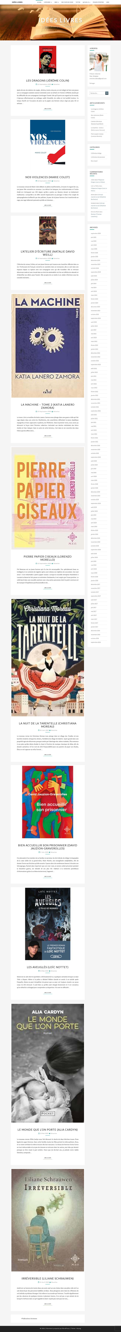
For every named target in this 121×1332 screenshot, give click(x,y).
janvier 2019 (94, 534)
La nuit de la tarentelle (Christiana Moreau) (47, 725)
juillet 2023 (94, 326)
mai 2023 (93, 334)
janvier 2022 (94, 395)
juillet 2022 (94, 372)
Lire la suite (48, 108)
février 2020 (94, 484)
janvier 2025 (94, 256)
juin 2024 (93, 283)
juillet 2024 (94, 280)
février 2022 (94, 391)
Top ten (78, 2)
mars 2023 (94, 341)
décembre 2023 (95, 307)
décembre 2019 (95, 492)
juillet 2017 (94, 604)
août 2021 (94, 415)
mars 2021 (94, 434)
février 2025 (94, 253)
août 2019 (94, 507)
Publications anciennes (29, 1319)
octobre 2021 (95, 407)
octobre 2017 (95, 592)
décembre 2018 (95, 538)
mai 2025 (93, 241)
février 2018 (94, 577)
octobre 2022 (95, 361)
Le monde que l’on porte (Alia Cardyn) (48, 1129)
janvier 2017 (94, 627)
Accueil (39, 2)
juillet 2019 (94, 511)
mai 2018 (93, 565)
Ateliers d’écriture (98, 2)
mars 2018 (94, 573)
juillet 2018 (94, 557)
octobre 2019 (95, 499)
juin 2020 (93, 468)
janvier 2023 (94, 349)
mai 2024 (93, 287)
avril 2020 (94, 476)
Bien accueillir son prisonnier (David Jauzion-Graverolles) (47, 847)
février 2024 (94, 299)
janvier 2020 (94, 488)
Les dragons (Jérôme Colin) (47, 80)
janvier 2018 (94, 580)
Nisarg (79, 1328)
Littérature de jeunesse (98, 157)
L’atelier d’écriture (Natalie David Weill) (48, 253)
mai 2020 (93, 472)
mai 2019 (93, 519)
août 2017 (94, 600)
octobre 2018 (95, 546)
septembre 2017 (96, 596)
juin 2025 (93, 237)
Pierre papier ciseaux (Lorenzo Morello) (48, 558)
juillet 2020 (94, 465)
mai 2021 (93, 426)
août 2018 (94, 553)
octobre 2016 (95, 638)
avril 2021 (94, 430)
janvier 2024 (94, 303)
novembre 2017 (95, 588)
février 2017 (94, 623)
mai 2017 (93, 611)
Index (56, 2)
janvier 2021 (94, 442)
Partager (92, 83)
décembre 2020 (95, 445)
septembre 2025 (96, 233)
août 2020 (94, 461)
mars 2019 (94, 526)
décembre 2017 (95, 584)
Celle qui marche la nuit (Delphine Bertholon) (98, 197)
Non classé (94, 161)
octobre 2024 (95, 268)
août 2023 (94, 322)
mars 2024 (94, 295)
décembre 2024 (95, 260)
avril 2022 (94, 384)
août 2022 (94, 368)
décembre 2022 (95, 353)
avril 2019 (94, 523)
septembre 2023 (96, 318)
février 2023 (94, 345)
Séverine (56, 84)
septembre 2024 (96, 272)
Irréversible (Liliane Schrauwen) (48, 1278)
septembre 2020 (96, 457)
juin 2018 (93, 561)
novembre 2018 (95, 542)
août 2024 (94, 276)
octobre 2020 (95, 453)
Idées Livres (17, 2)
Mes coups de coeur (67, 2)
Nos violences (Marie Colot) (47, 177)
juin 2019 (93, 515)
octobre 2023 (95, 314)
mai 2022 (93, 380)
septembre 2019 (96, 503)
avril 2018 (94, 569)
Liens (107, 2)
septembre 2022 (96, 364)
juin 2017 (93, 607)
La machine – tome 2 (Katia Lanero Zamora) (47, 406)
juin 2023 (93, 330)
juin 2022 (93, 376)
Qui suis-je (86, 2)
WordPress (66, 1328)
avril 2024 (94, 291)
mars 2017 (94, 619)
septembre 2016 (96, 642)
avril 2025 (94, 245)
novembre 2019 (95, 496)
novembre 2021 (95, 403)
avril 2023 (94, 337)
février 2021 (94, 438)
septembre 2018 (96, 549)
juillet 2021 (94, 418)
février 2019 (94, 530)
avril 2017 (94, 615)
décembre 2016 (95, 630)
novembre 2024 (95, 264)
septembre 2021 (96, 411)
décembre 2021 (95, 399)
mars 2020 (94, 480)
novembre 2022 (95, 357)
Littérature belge (96, 153)
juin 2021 (93, 422)
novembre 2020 (95, 449)
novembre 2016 (95, 634)
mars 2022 (94, 388)
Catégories (47, 2)
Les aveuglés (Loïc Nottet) (48, 967)
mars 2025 (94, 249)
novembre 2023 (95, 310)
